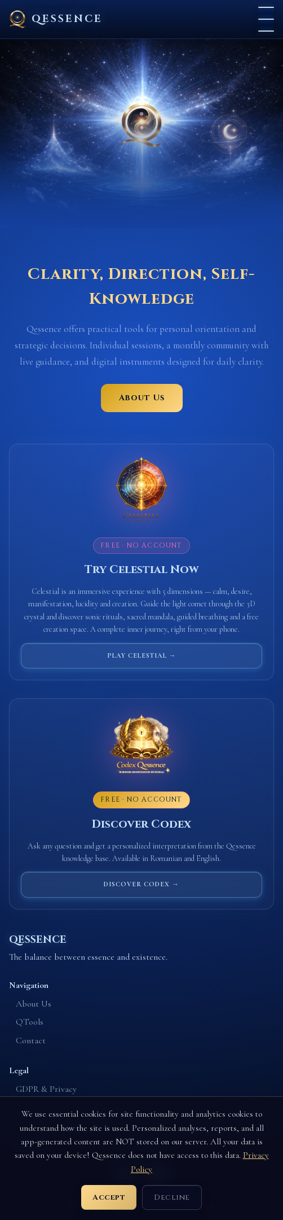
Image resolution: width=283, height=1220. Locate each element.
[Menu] (266, 19)
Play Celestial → (141, 655)
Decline (172, 1197)
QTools (29, 1021)
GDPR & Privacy (46, 1089)
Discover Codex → (141, 884)
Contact (31, 1040)
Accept (108, 1197)
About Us (142, 397)
